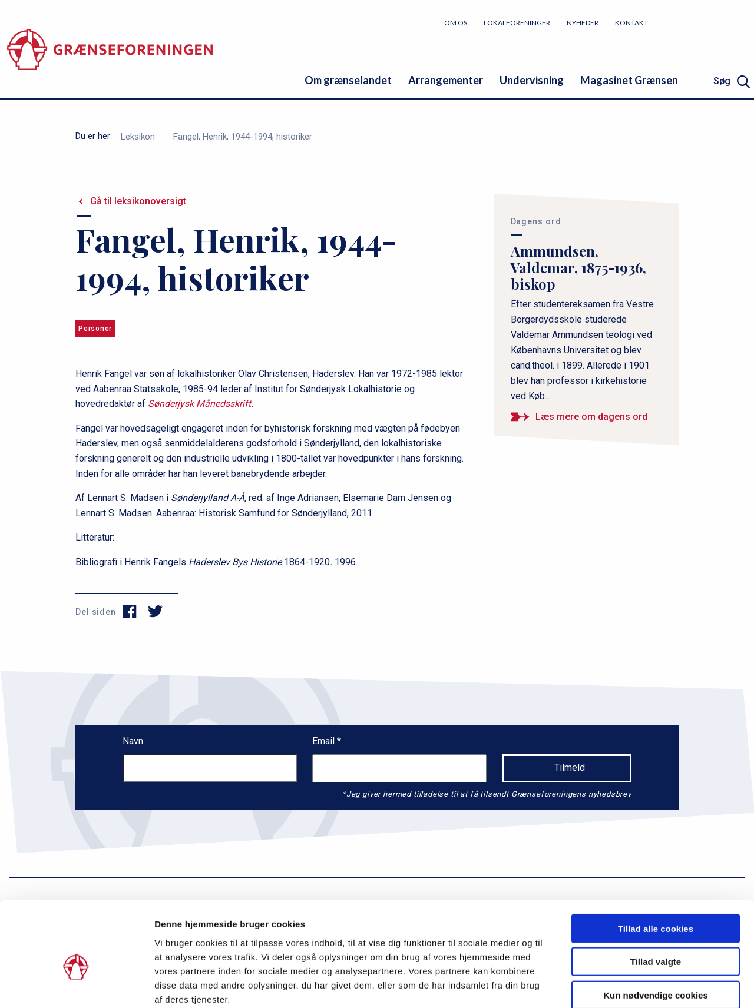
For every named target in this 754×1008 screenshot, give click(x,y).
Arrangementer (445, 80)
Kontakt (631, 22)
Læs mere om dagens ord (591, 416)
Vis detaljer (612, 985)
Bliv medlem (710, 22)
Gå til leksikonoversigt (138, 201)
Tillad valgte (655, 900)
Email (324, 741)
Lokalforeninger (517, 22)
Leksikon (138, 136)
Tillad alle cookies (655, 866)
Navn (133, 741)
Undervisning (532, 80)
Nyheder (582, 22)
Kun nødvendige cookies (655, 933)
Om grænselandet (348, 80)
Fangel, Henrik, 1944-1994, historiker (242, 136)
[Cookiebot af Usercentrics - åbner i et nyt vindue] (76, 985)
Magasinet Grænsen (629, 80)
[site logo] (110, 55)
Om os (455, 22)
